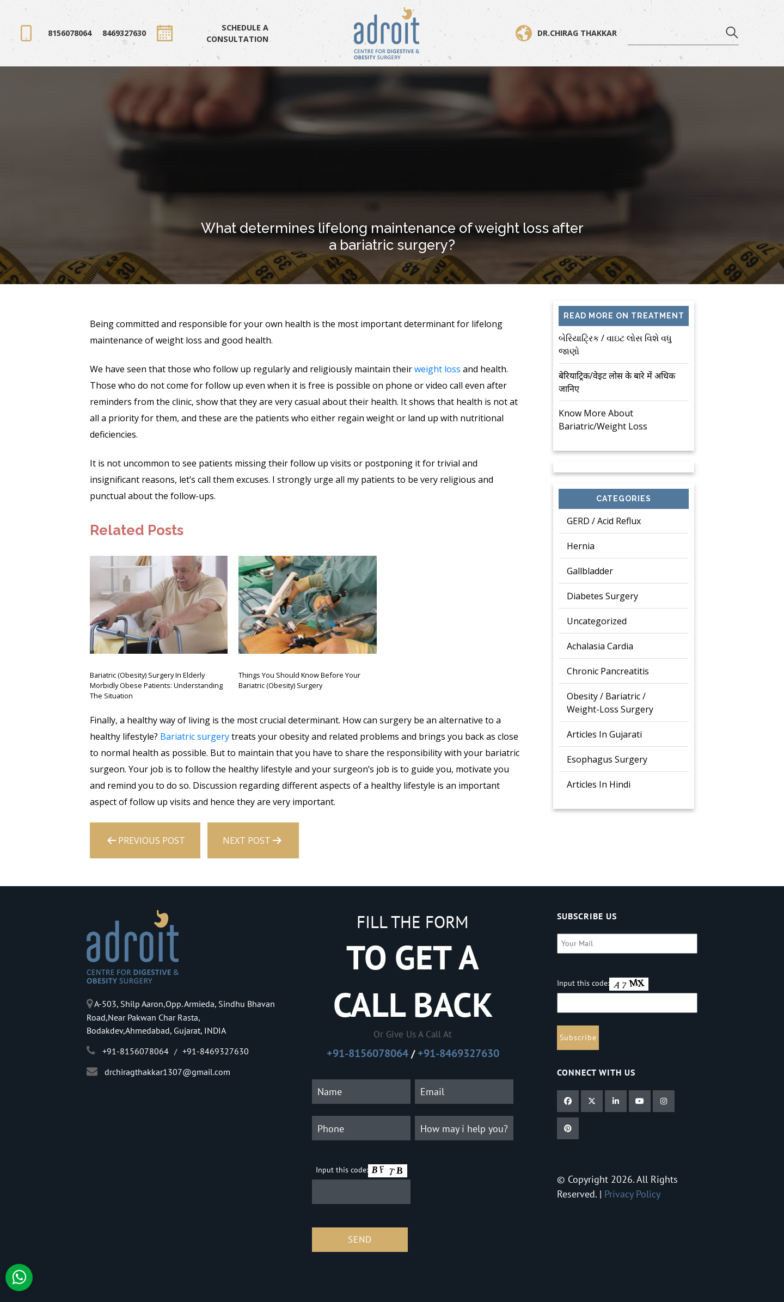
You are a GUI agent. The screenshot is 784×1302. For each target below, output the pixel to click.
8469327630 (124, 33)
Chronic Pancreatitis (608, 671)
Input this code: (342, 1170)
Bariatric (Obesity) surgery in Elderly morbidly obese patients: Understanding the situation (156, 685)
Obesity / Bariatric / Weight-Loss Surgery (610, 702)
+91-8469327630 (458, 1053)
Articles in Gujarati (604, 734)
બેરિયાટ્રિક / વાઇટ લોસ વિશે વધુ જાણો (615, 344)
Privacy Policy (632, 1194)
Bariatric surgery (194, 736)
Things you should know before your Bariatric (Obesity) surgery (299, 680)
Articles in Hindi (598, 784)
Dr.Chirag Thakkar (566, 33)
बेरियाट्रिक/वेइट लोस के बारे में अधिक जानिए (617, 382)
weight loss (437, 369)
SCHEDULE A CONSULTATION (212, 33)
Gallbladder (590, 571)
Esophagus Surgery (607, 759)
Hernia (581, 546)
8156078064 (69, 33)
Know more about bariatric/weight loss (603, 419)
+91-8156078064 (367, 1053)
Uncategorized (597, 621)
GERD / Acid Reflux (604, 521)
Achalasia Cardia (600, 646)
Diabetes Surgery (602, 596)
